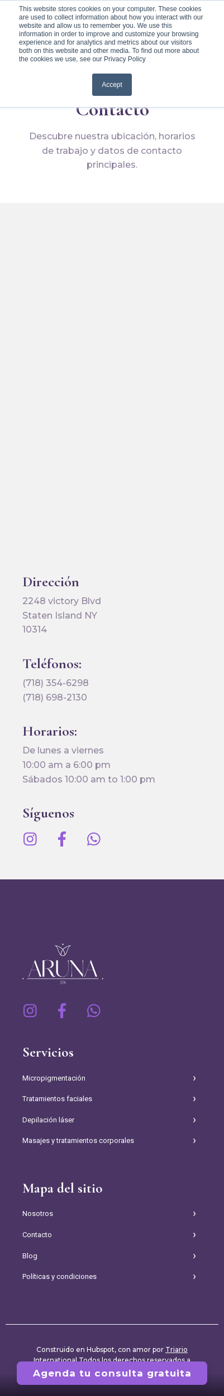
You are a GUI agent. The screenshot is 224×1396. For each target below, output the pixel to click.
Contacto (37, 1234)
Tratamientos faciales (57, 1099)
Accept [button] (112, 85)
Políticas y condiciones (59, 1276)
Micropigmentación (53, 1078)
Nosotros (37, 1213)
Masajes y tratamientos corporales (78, 1140)
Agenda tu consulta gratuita (112, 1373)
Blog (29, 1256)
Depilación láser (48, 1120)
